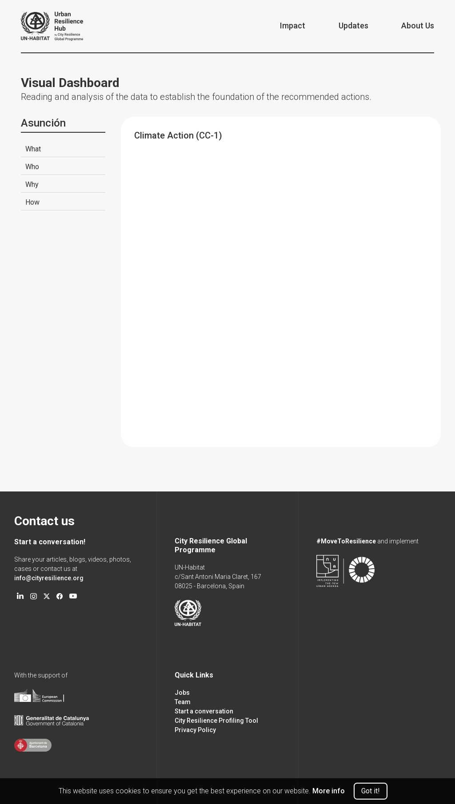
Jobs (182, 692)
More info (328, 791)
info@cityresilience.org (49, 578)
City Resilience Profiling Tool (216, 720)
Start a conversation (204, 711)
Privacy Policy (195, 729)
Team (183, 701)
